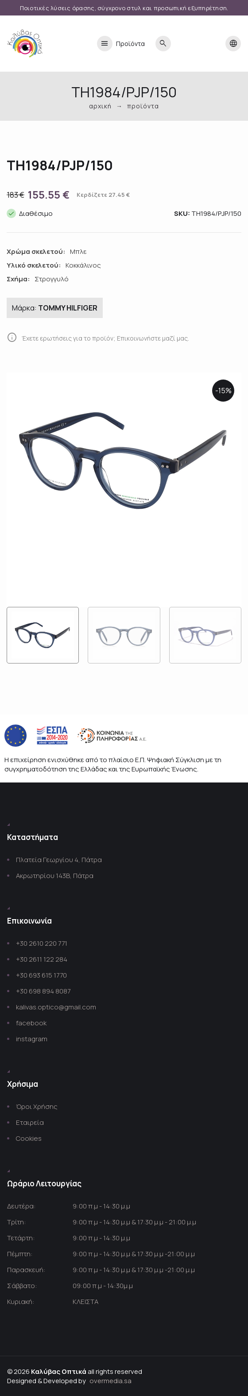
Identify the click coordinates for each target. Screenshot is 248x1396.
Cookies (29, 1138)
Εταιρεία (30, 1122)
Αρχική (100, 106)
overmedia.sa (110, 1380)
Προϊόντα (121, 43)
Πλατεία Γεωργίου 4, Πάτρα (59, 859)
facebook (31, 1023)
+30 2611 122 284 (41, 959)
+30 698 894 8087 (43, 991)
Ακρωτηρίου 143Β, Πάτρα (54, 875)
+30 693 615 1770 (41, 975)
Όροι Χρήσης (37, 1106)
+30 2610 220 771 (41, 943)
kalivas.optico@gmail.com (56, 1007)
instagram (31, 1038)
